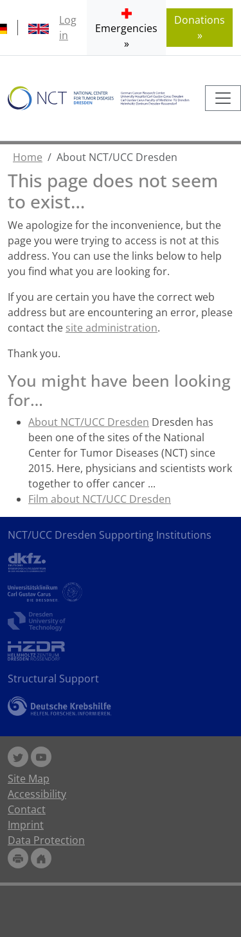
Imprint (26, 825)
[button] (126, 27)
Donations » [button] (199, 27)
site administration (111, 328)
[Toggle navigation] (223, 98)
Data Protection (46, 840)
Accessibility (37, 794)
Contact (27, 809)
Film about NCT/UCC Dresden (99, 499)
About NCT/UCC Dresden (88, 422)
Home (27, 157)
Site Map (28, 779)
